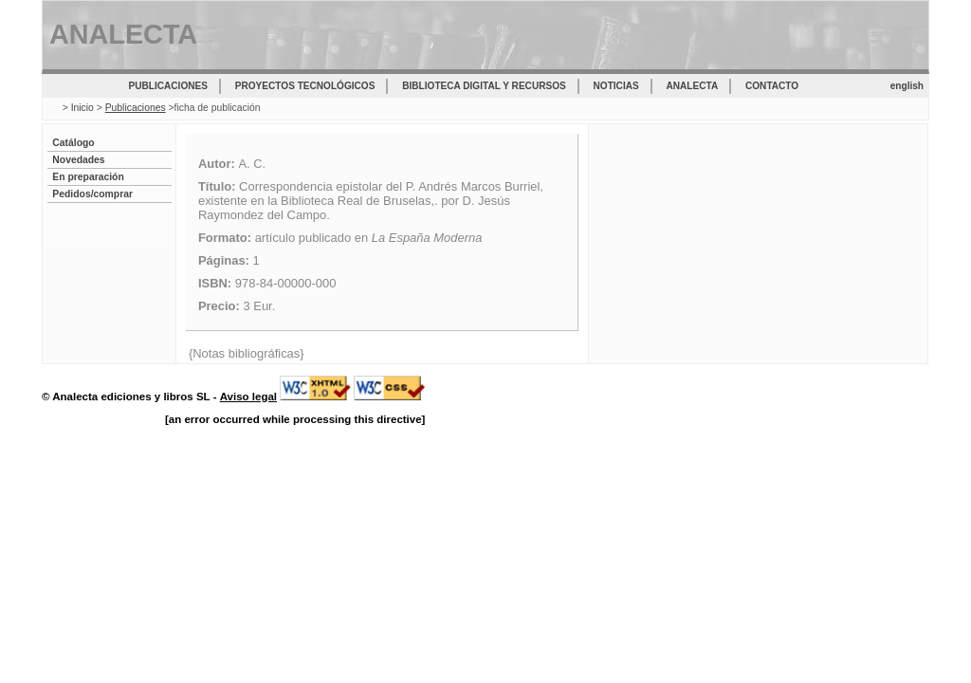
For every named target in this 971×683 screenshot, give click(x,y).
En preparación (87, 177)
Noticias (616, 86)
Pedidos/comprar (92, 194)
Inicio (82, 107)
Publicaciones (168, 86)
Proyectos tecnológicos (305, 86)
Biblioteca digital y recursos (483, 86)
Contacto (771, 86)
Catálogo (73, 143)
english (907, 86)
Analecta (693, 86)
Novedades (78, 160)
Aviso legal (248, 396)
